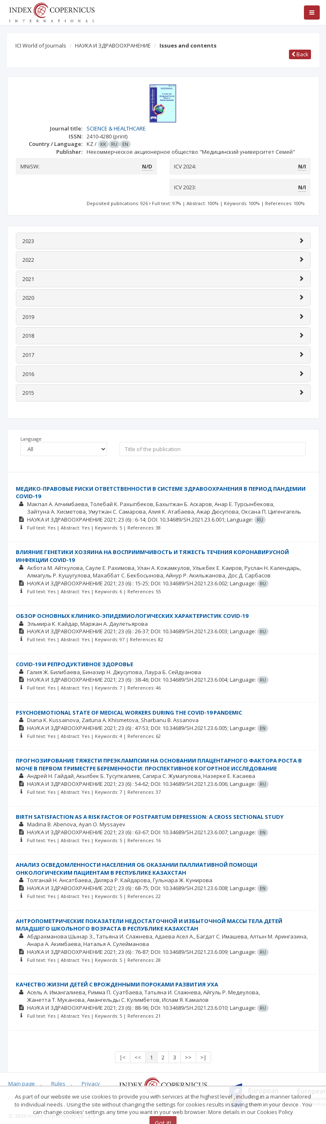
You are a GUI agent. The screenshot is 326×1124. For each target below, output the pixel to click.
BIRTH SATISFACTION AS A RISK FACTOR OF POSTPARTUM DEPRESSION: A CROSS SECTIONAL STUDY (150, 816)
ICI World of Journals (40, 45)
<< (137, 1057)
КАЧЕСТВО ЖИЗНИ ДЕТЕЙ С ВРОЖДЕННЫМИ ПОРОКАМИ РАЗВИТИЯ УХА (117, 984)
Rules (58, 1083)
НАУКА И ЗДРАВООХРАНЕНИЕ (113, 45)
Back (300, 54)
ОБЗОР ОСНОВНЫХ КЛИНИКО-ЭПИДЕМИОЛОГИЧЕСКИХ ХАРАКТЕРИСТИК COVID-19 (132, 616)
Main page (21, 1083)
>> (188, 1057)
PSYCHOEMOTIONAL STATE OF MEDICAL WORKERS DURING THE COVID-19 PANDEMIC (129, 712)
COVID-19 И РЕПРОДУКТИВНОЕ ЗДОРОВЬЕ (74, 664)
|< (122, 1057)
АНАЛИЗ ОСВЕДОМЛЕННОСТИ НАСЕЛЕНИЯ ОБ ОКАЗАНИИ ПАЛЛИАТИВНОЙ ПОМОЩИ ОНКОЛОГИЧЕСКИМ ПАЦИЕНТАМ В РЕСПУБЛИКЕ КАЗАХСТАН (136, 868)
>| (203, 1057)
